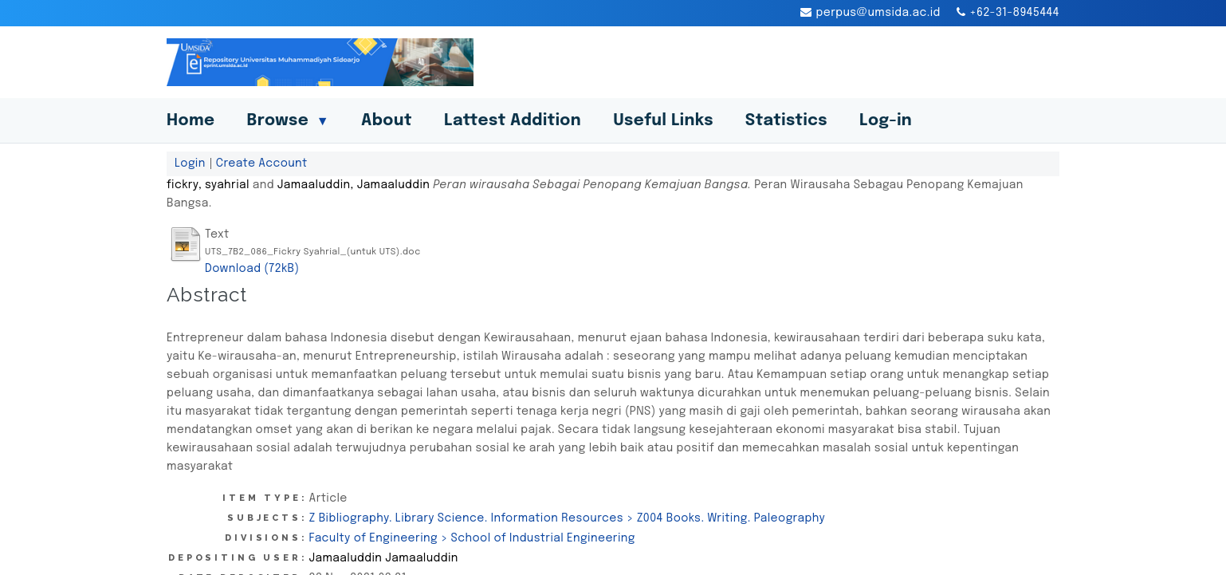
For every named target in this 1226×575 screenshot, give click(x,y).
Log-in (885, 120)
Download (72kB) (252, 268)
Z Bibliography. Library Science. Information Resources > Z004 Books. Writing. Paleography (567, 518)
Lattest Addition (512, 120)
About (386, 120)
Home (190, 120)
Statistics (786, 120)
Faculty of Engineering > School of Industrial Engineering (472, 538)
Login (190, 163)
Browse (287, 120)
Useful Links (663, 120)
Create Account (262, 163)
